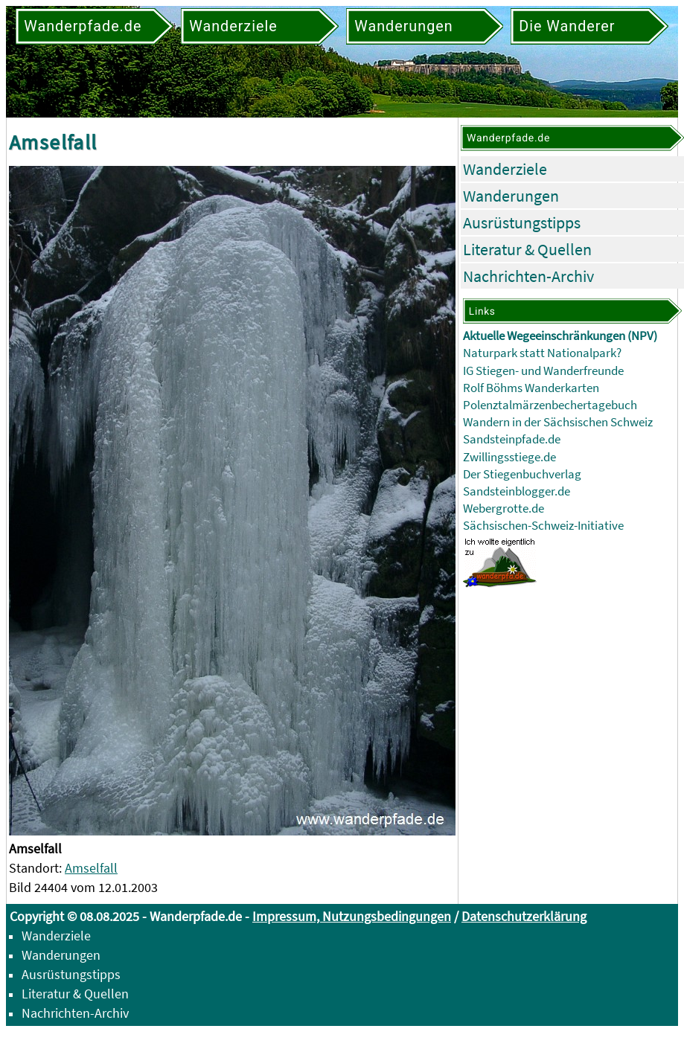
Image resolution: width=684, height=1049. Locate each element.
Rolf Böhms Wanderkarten (531, 388)
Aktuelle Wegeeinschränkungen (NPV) (560, 336)
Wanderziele (505, 168)
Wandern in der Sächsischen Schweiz (558, 422)
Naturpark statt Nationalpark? (542, 353)
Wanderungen (511, 195)
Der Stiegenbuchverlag (522, 474)
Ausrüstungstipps (522, 222)
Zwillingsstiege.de (509, 457)
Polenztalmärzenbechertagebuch (550, 405)
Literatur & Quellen (527, 249)
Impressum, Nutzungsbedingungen (351, 916)
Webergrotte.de (503, 508)
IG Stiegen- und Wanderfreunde (543, 371)
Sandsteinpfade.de (511, 439)
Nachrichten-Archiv (528, 276)
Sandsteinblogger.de (516, 491)
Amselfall (91, 867)
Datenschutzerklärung (523, 916)
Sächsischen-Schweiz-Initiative (543, 525)
